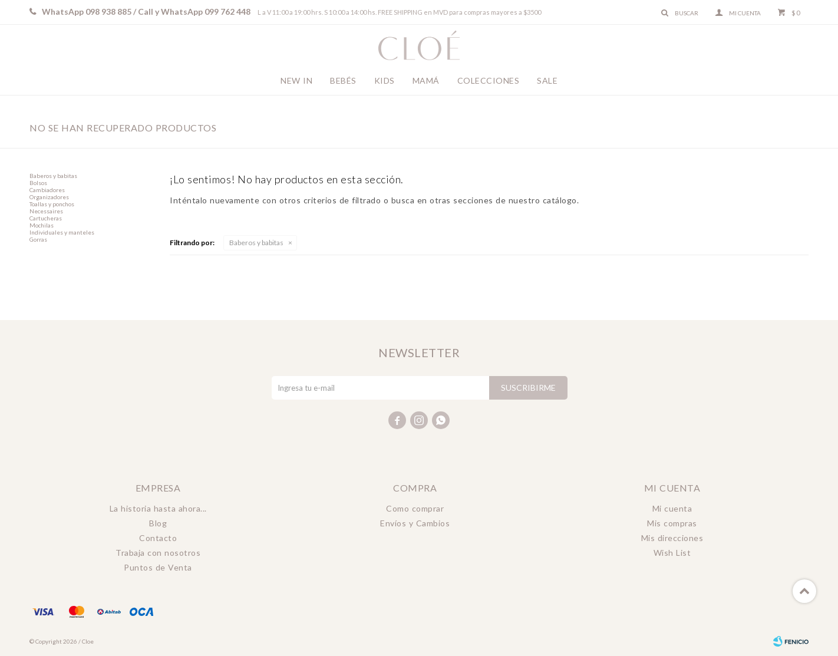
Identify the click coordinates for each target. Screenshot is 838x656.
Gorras (38, 239)
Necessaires (46, 211)
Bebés (343, 80)
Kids (384, 80)
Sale (547, 80)
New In (296, 80)
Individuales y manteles (61, 232)
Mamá (426, 80)
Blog (158, 523)
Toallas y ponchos (51, 203)
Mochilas (41, 225)
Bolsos (38, 182)
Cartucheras (45, 218)
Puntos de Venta (158, 567)
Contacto (158, 538)
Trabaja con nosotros (158, 553)
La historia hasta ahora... (158, 508)
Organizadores (49, 196)
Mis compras (672, 523)
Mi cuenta (672, 508)
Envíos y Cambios (415, 523)
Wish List (672, 553)
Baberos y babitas (256, 242)
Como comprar (415, 508)
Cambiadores (47, 189)
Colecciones (488, 80)
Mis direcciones (672, 538)
